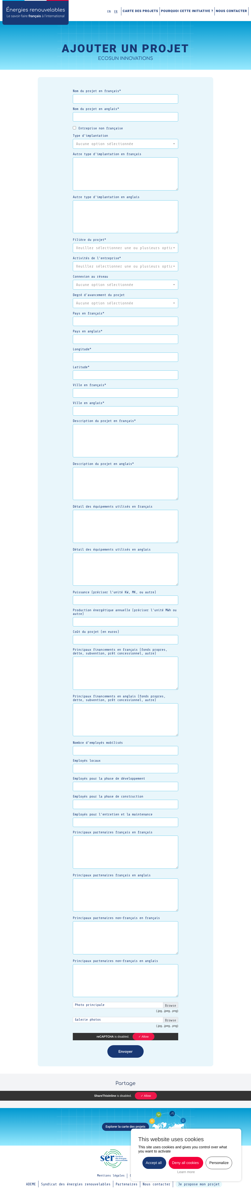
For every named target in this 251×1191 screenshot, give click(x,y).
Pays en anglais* (87, 331)
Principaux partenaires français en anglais (112, 875)
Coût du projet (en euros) (96, 632)
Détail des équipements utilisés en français (112, 507)
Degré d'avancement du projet (99, 295)
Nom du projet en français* (97, 91)
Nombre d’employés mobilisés (98, 743)
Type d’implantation (90, 136)
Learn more (186, 1172)
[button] (125, 144)
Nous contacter (231, 11)
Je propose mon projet (199, 1184)
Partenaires (127, 1184)
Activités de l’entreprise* (97, 258)
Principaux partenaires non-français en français (116, 918)
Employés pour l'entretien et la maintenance (112, 814)
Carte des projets (140, 11)
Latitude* (81, 367)
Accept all (154, 1163)
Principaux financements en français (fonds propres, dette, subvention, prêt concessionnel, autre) (120, 651)
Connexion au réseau (90, 277)
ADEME (31, 1184)
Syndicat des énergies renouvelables (76, 1184)
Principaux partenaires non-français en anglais (115, 961)
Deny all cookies (186, 1163)
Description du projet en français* (104, 421)
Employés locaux (86, 761)
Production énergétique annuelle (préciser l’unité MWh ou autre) (124, 612)
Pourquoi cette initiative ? (187, 11)
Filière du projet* (89, 240)
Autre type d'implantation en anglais (106, 197)
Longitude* (82, 349)
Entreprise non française (98, 128)
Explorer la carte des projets (126, 1127)
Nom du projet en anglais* (96, 109)
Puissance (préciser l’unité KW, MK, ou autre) (114, 592)
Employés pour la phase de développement (109, 779)
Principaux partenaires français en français (112, 832)
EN (109, 11)
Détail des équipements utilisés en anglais (112, 550)
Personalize (218, 1163)
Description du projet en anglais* (103, 464)
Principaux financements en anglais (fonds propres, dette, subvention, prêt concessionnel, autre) (119, 698)
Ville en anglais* (88, 403)
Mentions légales (111, 1175)
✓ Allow (143, 1036)
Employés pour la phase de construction (108, 797)
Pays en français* (88, 313)
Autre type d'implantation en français (107, 154)
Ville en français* (89, 385)
